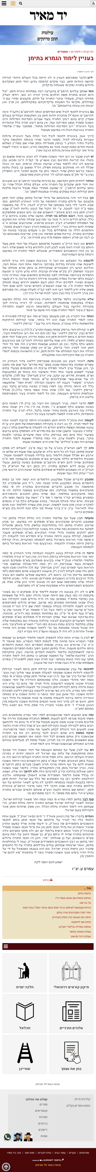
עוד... (87, 888)
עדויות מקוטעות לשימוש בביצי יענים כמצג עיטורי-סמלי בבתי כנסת (57, 907)
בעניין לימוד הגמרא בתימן (61, 58)
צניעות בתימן (84, 893)
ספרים (43, 1104)
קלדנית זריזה (82, 1099)
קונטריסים (41, 1111)
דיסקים (43, 1130)
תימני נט (76, 52)
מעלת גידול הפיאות (81, 936)
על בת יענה (85, 903)
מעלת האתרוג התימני (80, 932)
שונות (44, 1136)
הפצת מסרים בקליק (78, 1106)
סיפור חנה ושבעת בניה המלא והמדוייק (71, 917)
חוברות (43, 1117)
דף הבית (88, 52)
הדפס (46, 880)
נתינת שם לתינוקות (81, 922)
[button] (20, 3)
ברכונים (42, 1123)
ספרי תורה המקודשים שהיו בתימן (74, 912)
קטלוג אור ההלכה (36, 1099)
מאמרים (63, 52)
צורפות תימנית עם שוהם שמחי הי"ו (73, 898)
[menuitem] (71, 972)
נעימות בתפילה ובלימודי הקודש (75, 927)
